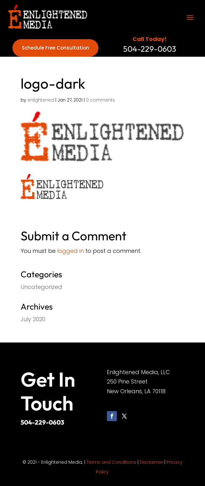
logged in (70, 251)
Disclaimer (151, 462)
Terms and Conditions (111, 462)
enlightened (41, 100)
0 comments (100, 100)
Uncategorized (41, 287)
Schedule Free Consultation (55, 47)
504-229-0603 (42, 422)
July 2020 (33, 319)
